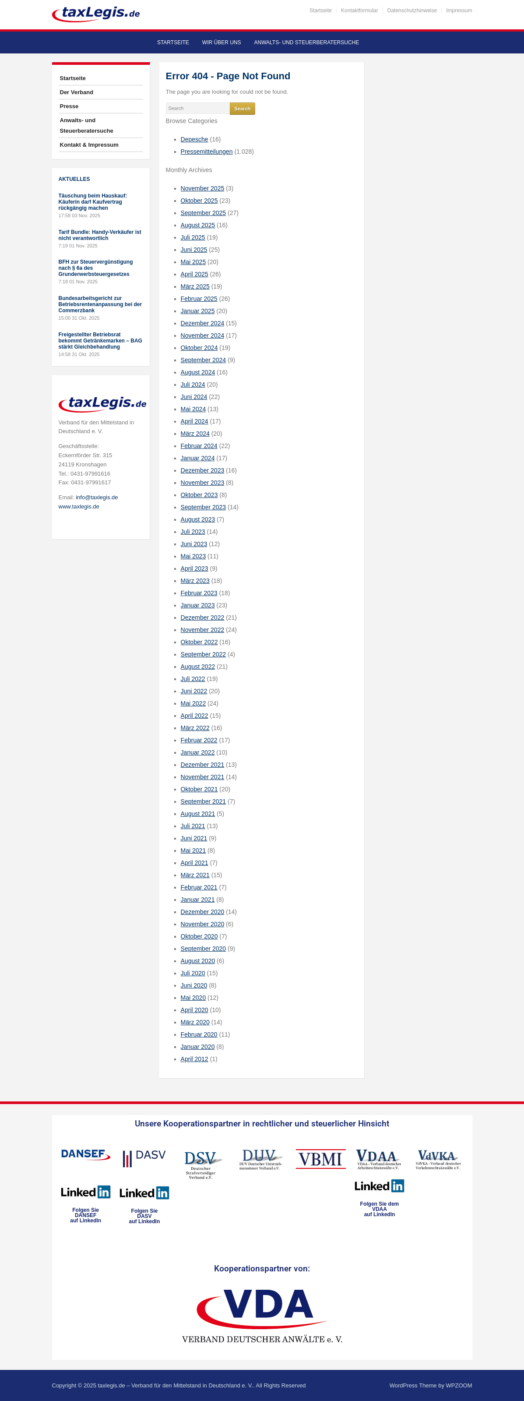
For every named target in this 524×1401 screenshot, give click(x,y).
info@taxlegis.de (97, 497)
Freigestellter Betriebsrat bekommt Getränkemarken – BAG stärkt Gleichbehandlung (100, 341)
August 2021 (198, 813)
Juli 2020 (193, 973)
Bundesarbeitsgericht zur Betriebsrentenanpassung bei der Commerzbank (100, 304)
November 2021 (203, 776)
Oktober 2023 (199, 494)
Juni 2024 (194, 396)
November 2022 (203, 629)
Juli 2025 (193, 237)
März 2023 (195, 580)
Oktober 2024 (199, 347)
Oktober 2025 (199, 200)
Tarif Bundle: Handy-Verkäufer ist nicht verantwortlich (100, 235)
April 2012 (194, 1058)
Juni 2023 (194, 543)
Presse (69, 106)
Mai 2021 (193, 850)
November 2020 (203, 924)
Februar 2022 (199, 740)
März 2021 (195, 875)
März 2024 (195, 433)
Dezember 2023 (203, 470)
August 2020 (198, 960)
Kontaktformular (359, 10)
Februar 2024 (199, 445)
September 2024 (203, 359)
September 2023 (203, 507)
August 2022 (198, 666)
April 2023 (194, 568)
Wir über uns (221, 42)
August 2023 (198, 519)
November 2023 (203, 482)
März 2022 (195, 727)
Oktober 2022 (199, 642)
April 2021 (194, 862)
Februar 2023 (199, 592)
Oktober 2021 (199, 789)
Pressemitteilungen (207, 151)
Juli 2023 (193, 531)
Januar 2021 (198, 899)
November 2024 (203, 335)
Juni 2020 (194, 985)
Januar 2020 (198, 1046)
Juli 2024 (193, 384)
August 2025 (198, 225)
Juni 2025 (194, 249)
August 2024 (198, 372)
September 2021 (203, 801)
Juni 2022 (194, 691)
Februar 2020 (199, 1034)
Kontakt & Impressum (89, 144)
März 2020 (195, 1022)
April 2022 (194, 715)
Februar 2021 (199, 887)
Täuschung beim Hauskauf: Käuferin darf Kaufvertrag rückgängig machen (93, 202)
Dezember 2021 (203, 764)
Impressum (459, 10)
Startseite (320, 10)
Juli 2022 (193, 678)
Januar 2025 (198, 310)
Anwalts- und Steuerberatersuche (306, 42)
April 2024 (194, 421)
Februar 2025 (199, 298)
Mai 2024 (193, 409)
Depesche (194, 139)
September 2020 (203, 948)
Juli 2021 (193, 825)
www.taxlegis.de (79, 506)
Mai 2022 (193, 703)
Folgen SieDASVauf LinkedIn (144, 1216)
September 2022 (203, 654)
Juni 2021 (194, 838)
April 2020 (194, 1009)
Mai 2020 (193, 997)
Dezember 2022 (203, 617)
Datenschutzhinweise (412, 10)
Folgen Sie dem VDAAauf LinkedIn (379, 1209)
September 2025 (203, 212)
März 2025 (195, 286)
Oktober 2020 (199, 936)
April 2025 (194, 274)
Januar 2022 (198, 752)
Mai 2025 (193, 261)
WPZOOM (459, 1385)
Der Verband (77, 92)
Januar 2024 (198, 458)
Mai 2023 (193, 556)
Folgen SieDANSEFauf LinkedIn (85, 1215)
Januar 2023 (198, 605)
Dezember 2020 (203, 911)
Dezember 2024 (203, 323)
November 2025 (203, 188)
